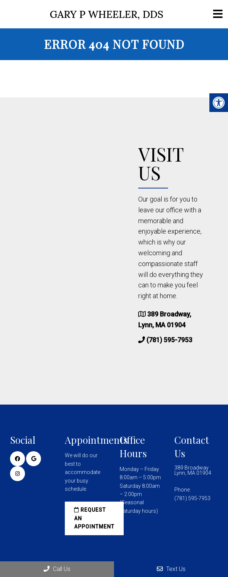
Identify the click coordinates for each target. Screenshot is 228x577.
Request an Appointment (94, 518)
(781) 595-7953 (169, 340)
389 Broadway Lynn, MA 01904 (192, 470)
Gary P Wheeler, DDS (107, 14)
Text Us (171, 569)
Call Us (57, 569)
